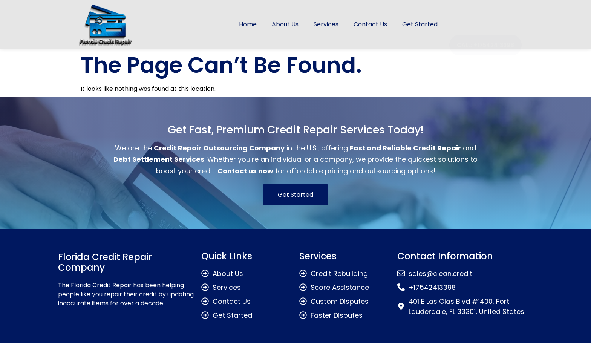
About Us (285, 24)
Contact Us (370, 24)
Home (248, 24)
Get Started (420, 24)
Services (326, 24)
